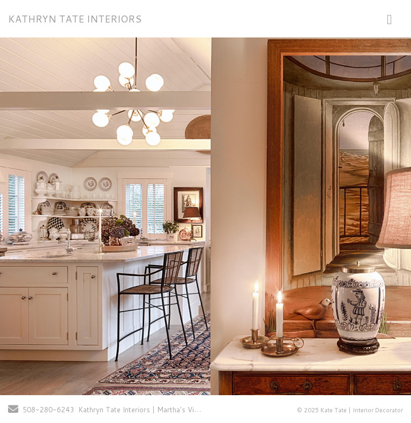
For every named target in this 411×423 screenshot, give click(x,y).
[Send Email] (13, 410)
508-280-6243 (48, 409)
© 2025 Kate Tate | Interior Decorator (350, 410)
